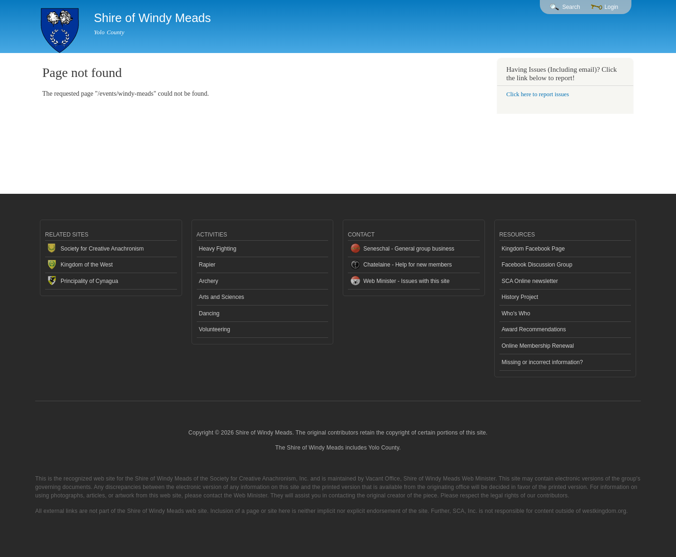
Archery (208, 281)
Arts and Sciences (222, 297)
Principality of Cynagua (89, 281)
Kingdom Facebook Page (533, 248)
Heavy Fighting (218, 248)
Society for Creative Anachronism (102, 248)
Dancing (209, 313)
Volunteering (214, 329)
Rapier (207, 264)
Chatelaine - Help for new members (407, 264)
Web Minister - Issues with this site (406, 281)
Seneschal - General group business (408, 248)
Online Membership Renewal (538, 346)
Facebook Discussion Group (537, 264)
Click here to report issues (538, 94)
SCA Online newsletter (530, 281)
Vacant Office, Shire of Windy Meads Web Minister (431, 478)
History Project (520, 297)
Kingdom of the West (87, 264)
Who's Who (516, 313)
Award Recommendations (534, 329)
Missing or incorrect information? (542, 362)
